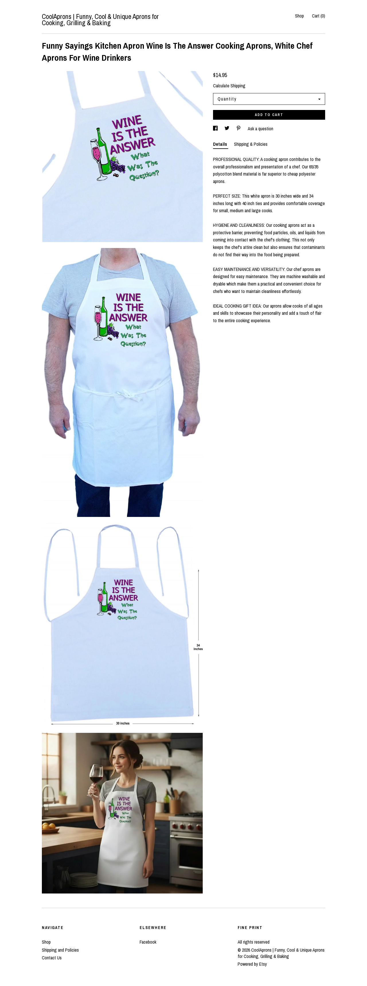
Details (220, 144)
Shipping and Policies (60, 950)
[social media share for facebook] (216, 128)
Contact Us (52, 957)
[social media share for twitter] (228, 128)
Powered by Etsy (252, 964)
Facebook (148, 942)
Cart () (318, 16)
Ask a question (260, 128)
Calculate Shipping (229, 85)
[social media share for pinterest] (239, 128)
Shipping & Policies (251, 144)
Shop (299, 16)
